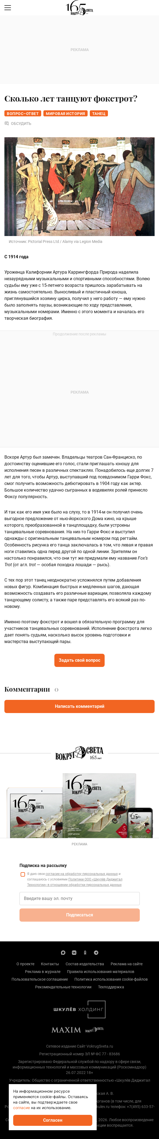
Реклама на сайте (127, 964)
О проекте (25, 964)
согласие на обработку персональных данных (82, 874)
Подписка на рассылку (43, 865)
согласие (21, 1107)
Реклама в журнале (42, 971)
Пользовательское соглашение (40, 979)
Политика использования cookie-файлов (111, 979)
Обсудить (17, 123)
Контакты (50, 964)
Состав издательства (85, 964)
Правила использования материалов (100, 971)
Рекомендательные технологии (63, 987)
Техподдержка (111, 987)
